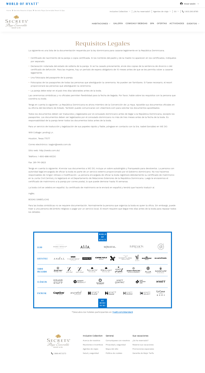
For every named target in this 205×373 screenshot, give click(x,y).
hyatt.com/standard (122, 312)
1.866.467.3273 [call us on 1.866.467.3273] (60, 353)
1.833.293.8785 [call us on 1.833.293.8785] (191, 11)
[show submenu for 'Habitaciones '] (110, 23)
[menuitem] (93, 344)
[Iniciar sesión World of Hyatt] (189, 4)
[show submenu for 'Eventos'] (199, 23)
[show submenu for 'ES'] (178, 11)
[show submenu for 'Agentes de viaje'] (170, 11)
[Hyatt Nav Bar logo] (22, 4)
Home (9, 10)
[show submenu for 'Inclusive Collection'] (130, 11)
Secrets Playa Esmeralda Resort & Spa (50, 10)
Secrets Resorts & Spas (23, 10)
